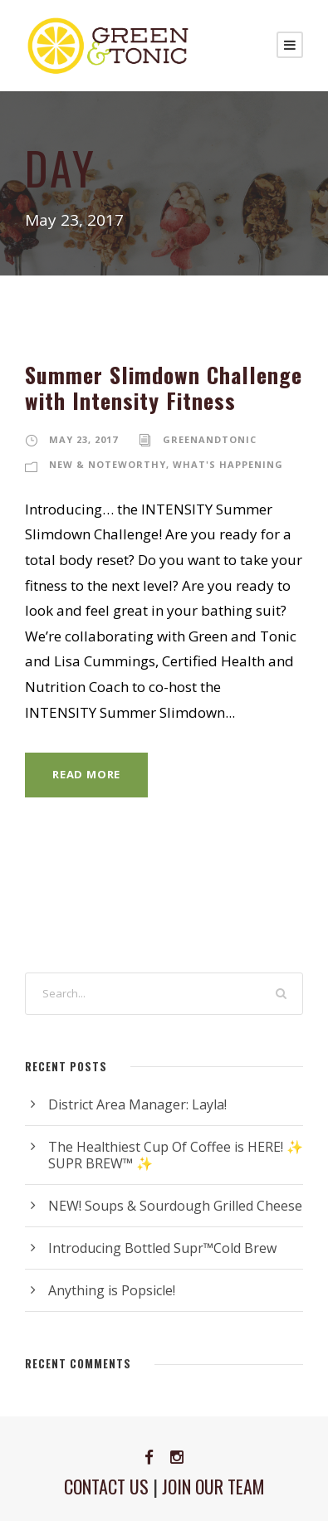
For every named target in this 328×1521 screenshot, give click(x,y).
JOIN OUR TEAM (213, 1486)
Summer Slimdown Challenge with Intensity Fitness (163, 387)
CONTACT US (106, 1486)
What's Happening (228, 464)
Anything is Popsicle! (111, 1290)
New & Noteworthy (107, 464)
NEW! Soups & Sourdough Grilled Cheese (175, 1206)
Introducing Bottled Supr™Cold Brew (162, 1248)
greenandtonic (210, 439)
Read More (86, 774)
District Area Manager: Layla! (137, 1104)
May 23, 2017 (83, 439)
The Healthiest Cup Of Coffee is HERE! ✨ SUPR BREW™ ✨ (175, 1155)
